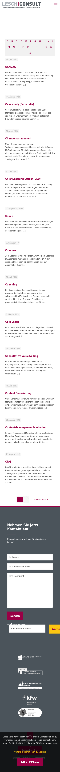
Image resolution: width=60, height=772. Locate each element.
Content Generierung (18, 393)
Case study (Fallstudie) (19, 104)
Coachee (10, 250)
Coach (9, 216)
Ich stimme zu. (30, 761)
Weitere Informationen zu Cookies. (30, 751)
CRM (8, 461)
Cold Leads (12, 321)
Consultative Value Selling (21, 356)
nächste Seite (41, 499)
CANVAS (10, 67)
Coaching (11, 284)
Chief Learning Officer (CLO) (23, 178)
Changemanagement (18, 138)
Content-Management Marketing (25, 427)
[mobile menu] (55, 5)
